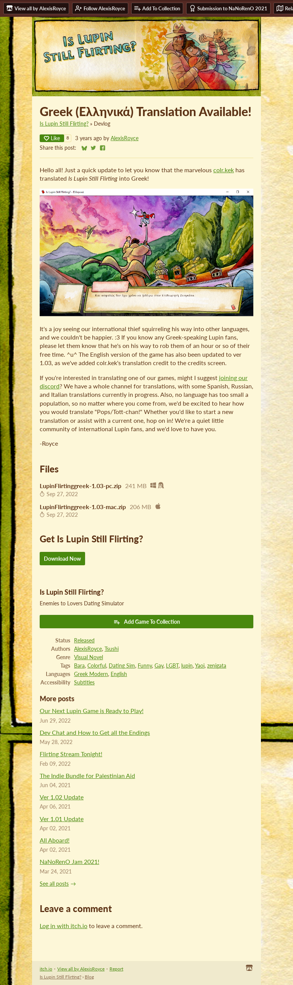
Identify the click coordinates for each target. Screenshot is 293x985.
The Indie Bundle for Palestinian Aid (87, 775)
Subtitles (84, 682)
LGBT (172, 666)
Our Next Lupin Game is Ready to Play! (91, 710)
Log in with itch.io (63, 925)
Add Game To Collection (146, 621)
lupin (187, 666)
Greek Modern (91, 674)
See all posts (54, 884)
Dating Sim (122, 666)
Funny (145, 666)
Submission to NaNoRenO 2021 (228, 8)
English (119, 674)
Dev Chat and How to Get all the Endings (95, 732)
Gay (159, 666)
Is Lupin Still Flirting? (64, 124)
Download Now (62, 558)
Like (52, 138)
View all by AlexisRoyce (81, 969)
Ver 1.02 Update (62, 797)
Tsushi (112, 649)
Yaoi (199, 666)
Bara (79, 666)
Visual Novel (88, 657)
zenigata (216, 666)
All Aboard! (54, 840)
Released (84, 640)
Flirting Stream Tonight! (71, 753)
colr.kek (223, 169)
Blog (89, 977)
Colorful (96, 666)
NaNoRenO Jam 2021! (69, 861)
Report (116, 969)
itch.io (46, 969)
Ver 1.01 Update (62, 818)
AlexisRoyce (124, 138)
